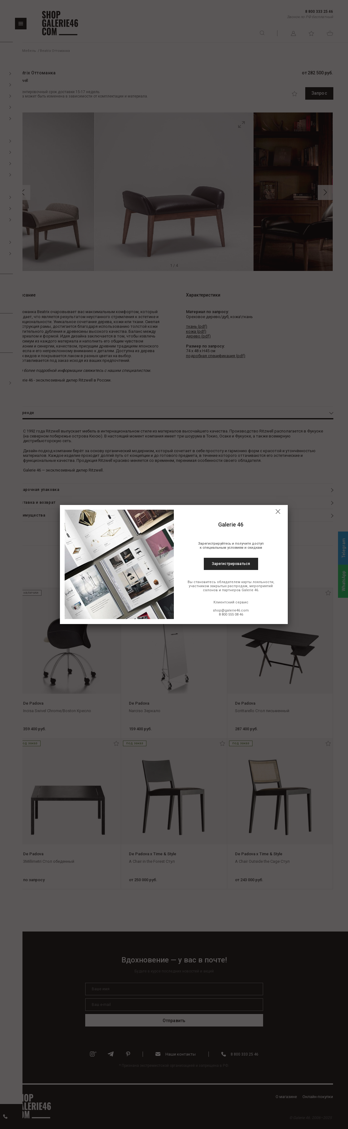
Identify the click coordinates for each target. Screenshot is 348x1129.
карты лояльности (257, 582)
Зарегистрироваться (231, 564)
